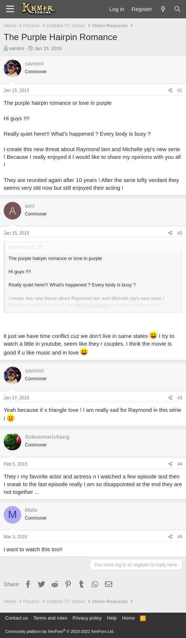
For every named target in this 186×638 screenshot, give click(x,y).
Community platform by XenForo (59, 631)
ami (29, 206)
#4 (180, 464)
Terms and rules (50, 618)
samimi (16, 48)
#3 (180, 397)
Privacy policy (87, 618)
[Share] (170, 90)
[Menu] (10, 9)
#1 (180, 90)
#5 (180, 536)
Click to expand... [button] (93, 306)
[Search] (177, 9)
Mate (31, 510)
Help (112, 618)
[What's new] (163, 9)
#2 (180, 233)
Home (128, 618)
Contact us (16, 618)
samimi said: (21, 247)
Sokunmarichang (47, 437)
